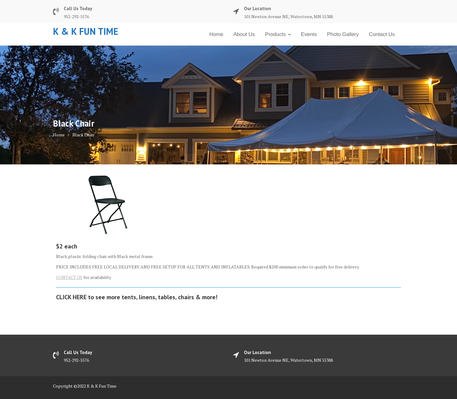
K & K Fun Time (85, 31)
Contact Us (382, 34)
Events (309, 34)
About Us (244, 34)
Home (216, 34)
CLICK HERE (71, 297)
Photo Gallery (343, 34)
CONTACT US (69, 277)
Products (275, 34)
